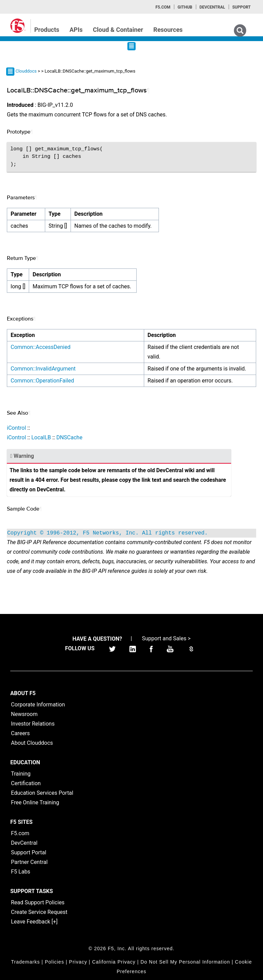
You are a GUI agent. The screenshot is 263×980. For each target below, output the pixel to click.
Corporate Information (38, 704)
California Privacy (114, 962)
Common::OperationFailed (42, 380)
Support (241, 7)
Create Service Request (39, 912)
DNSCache (69, 437)
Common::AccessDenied (41, 347)
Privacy (78, 962)
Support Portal (28, 852)
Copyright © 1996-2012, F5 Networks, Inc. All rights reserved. (107, 533)
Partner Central (29, 862)
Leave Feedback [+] (34, 921)
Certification (26, 783)
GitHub (184, 7)
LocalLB (41, 437)
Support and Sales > (166, 638)
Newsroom (24, 714)
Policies (54, 962)
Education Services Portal (42, 793)
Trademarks (25, 962)
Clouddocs (26, 71)
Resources (168, 29)
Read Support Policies (37, 902)
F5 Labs (20, 871)
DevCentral (24, 843)
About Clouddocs (32, 743)
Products (46, 29)
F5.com (163, 7)
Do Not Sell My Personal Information (185, 962)
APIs (76, 29)
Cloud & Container (118, 29)
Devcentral (212, 7)
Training (20, 773)
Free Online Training (35, 802)
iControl (16, 428)
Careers (20, 733)
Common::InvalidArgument (43, 368)
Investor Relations (32, 723)
